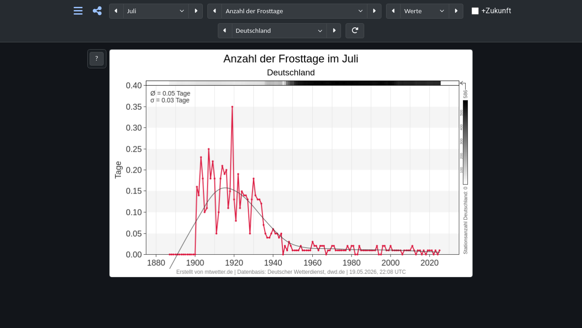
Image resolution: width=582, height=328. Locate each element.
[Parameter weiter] (374, 11)
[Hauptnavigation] (78, 11)
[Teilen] (97, 11)
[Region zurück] (225, 30)
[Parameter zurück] (214, 11)
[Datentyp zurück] (393, 11)
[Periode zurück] (116, 11)
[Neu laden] (355, 30)
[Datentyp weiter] (456, 11)
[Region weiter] (333, 30)
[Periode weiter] (195, 11)
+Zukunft (496, 10)
